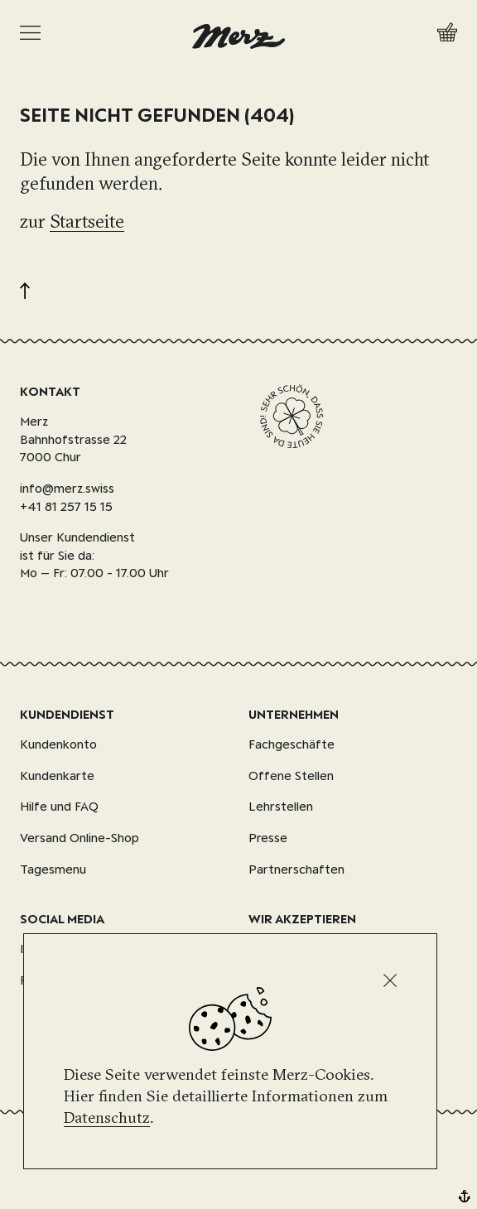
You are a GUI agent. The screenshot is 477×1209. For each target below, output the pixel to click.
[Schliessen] (390, 980)
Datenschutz (107, 1117)
